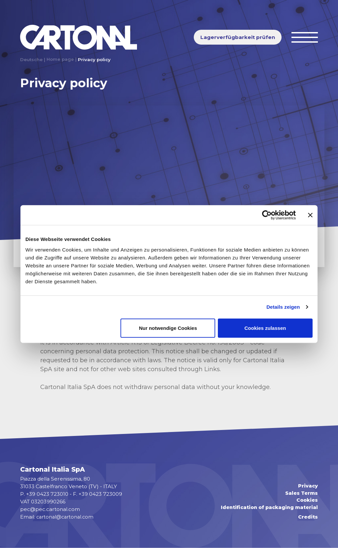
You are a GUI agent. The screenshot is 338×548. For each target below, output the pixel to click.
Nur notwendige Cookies (168, 328)
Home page (60, 59)
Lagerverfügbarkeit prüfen (237, 37)
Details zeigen (283, 307)
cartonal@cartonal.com (66, 517)
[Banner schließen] (310, 215)
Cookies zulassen (265, 328)
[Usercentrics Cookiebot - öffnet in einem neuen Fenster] (267, 215)
